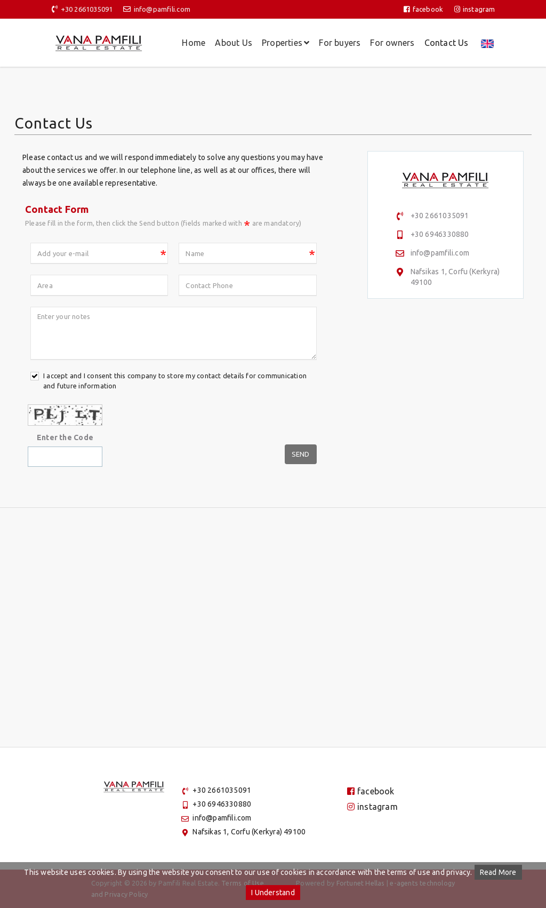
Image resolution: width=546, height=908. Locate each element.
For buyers (339, 42)
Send (301, 454)
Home (193, 42)
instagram (474, 9)
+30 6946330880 (440, 234)
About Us (233, 42)
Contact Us (446, 42)
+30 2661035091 (87, 9)
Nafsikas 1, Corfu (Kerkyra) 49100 (249, 831)
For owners (392, 42)
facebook (423, 9)
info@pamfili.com (162, 9)
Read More (498, 872)
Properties (285, 42)
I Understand (273, 892)
